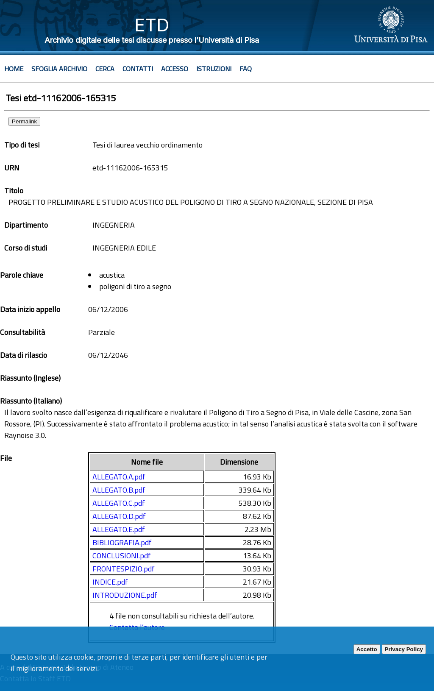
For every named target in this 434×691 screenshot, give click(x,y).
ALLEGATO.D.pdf (119, 516)
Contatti (137, 69)
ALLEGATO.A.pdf (118, 476)
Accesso (174, 69)
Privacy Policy (404, 649)
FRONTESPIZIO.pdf (123, 568)
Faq (245, 69)
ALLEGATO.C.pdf (118, 503)
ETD (152, 25)
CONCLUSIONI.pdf (121, 555)
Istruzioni (213, 69)
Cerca (104, 69)
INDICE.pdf (110, 582)
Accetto (366, 649)
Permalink (24, 121)
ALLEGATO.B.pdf (118, 490)
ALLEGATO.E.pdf (118, 529)
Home (13, 69)
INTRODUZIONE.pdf (124, 595)
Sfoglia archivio (59, 69)
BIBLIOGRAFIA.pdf (122, 542)
